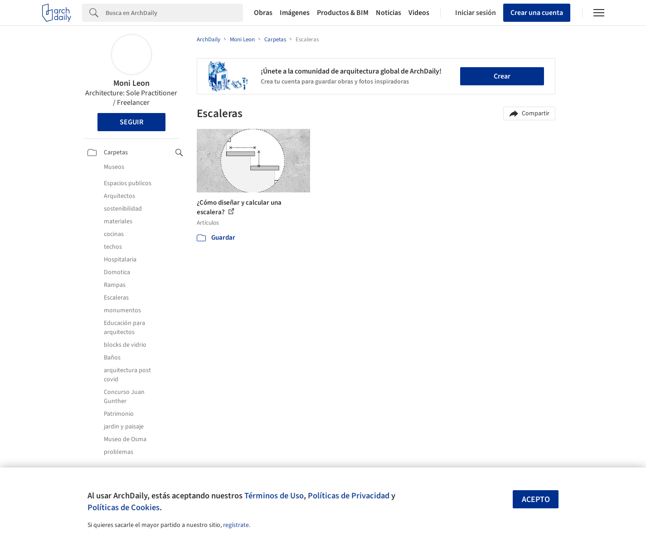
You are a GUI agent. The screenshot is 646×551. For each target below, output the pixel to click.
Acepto (536, 499)
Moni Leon (131, 83)
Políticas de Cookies (123, 507)
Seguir (131, 122)
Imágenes (295, 12)
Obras (263, 12)
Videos (418, 12)
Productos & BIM (343, 12)
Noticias (388, 12)
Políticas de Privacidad (348, 496)
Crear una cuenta (536, 13)
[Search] (174, 13)
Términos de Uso (274, 496)
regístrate (236, 525)
